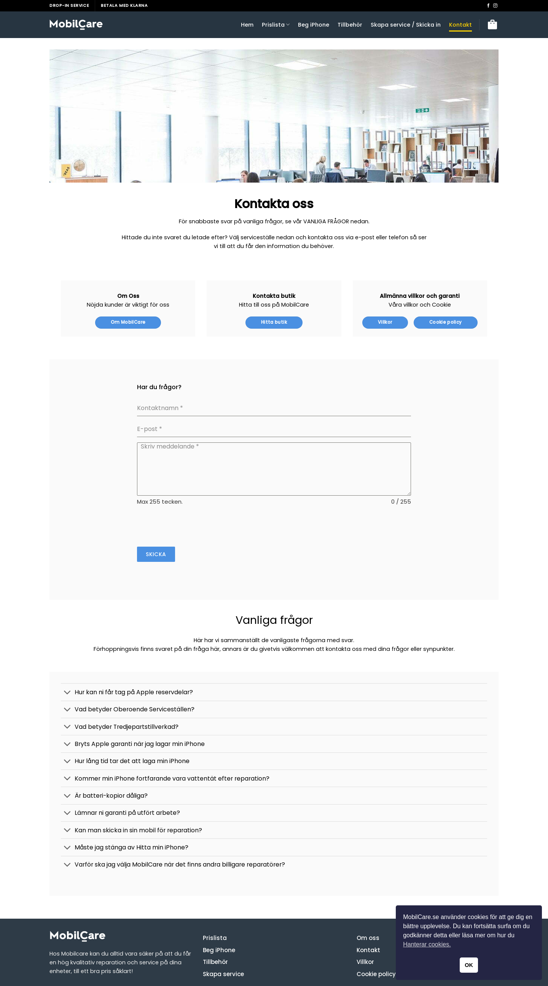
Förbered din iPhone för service (170, 965)
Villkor (365, 928)
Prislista (276, 25)
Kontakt (460, 25)
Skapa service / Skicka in (406, 25)
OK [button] (469, 965)
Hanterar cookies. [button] (427, 944)
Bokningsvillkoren (69, 965)
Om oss (368, 904)
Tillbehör (350, 25)
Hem (247, 25)
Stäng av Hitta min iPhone (240, 965)
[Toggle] (67, 659)
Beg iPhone (313, 25)
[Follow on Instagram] (495, 5)
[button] (492, 25)
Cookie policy (376, 941)
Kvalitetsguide (112, 965)
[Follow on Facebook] (488, 5)
